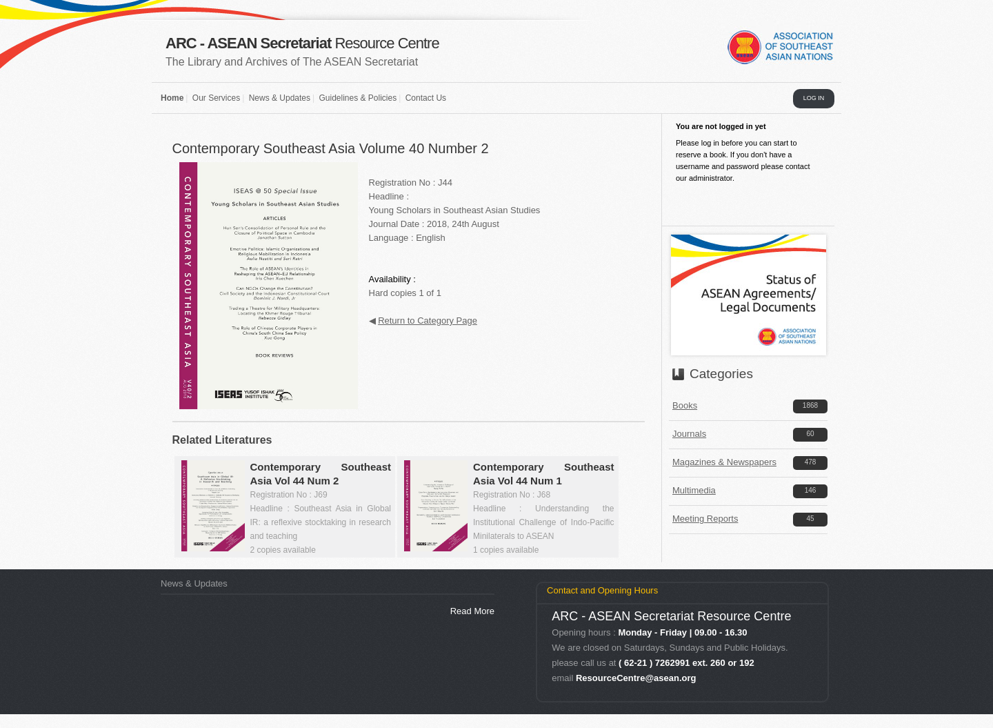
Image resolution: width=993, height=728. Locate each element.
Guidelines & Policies (358, 98)
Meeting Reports (705, 518)
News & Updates (279, 98)
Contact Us (425, 98)
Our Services (216, 98)
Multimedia (694, 490)
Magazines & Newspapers (724, 462)
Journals (689, 434)
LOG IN (814, 98)
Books (684, 405)
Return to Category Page (427, 320)
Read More (472, 611)
